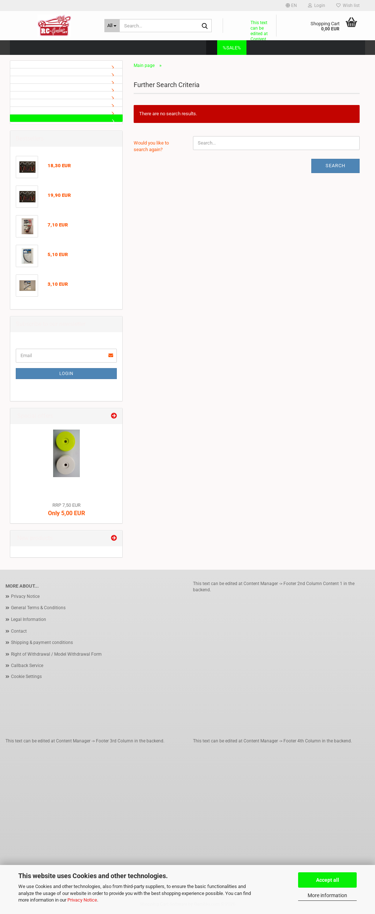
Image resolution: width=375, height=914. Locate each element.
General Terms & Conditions (38, 607)
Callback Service (27, 665)
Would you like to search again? (151, 146)
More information (327, 895)
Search (335, 165)
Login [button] (316, 5)
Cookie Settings (26, 676)
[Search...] (112, 25)
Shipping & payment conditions (42, 642)
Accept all (327, 880)
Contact (19, 631)
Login (66, 373)
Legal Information (28, 619)
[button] (291, 5)
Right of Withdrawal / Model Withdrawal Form (56, 654)
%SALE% (232, 47)
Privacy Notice (82, 900)
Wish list (348, 5)
